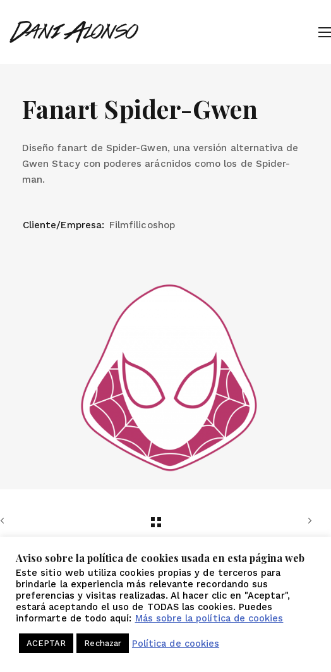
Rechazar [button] (102, 643)
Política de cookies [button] (175, 643)
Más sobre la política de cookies (209, 618)
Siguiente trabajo (307, 520)
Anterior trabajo (5, 520)
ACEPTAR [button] (46, 643)
